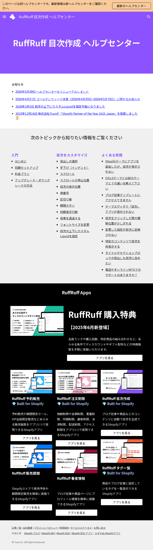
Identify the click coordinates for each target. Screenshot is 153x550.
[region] (76, 6)
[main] (76, 43)
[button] (4, 17)
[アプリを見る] (104, 358)
